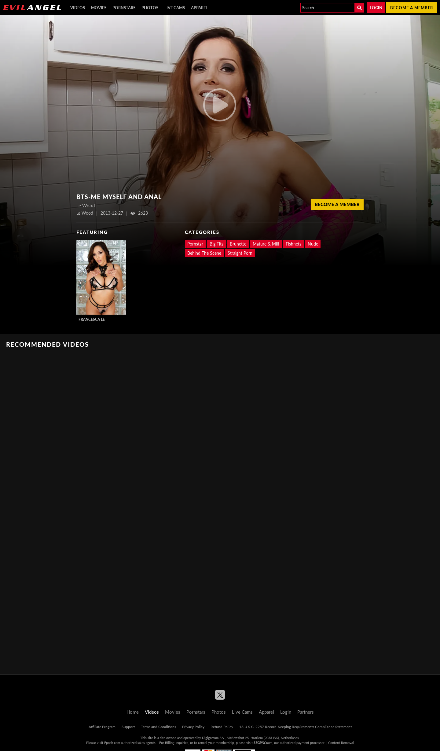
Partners (305, 712)
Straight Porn (240, 253)
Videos (77, 7)
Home (133, 712)
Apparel (199, 7)
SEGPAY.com (263, 743)
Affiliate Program (102, 726)
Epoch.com (112, 743)
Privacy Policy (193, 726)
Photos (149, 7)
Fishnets (293, 243)
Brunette (238, 243)
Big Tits (216, 243)
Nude (313, 243)
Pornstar (195, 243)
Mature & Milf (266, 243)
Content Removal (341, 743)
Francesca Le (92, 319)
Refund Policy (222, 726)
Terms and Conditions (158, 726)
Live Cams (174, 7)
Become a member (411, 7)
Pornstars (123, 7)
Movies (98, 7)
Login (376, 7)
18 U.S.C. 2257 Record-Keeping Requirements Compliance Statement (295, 726)
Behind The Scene (204, 253)
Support (128, 726)
